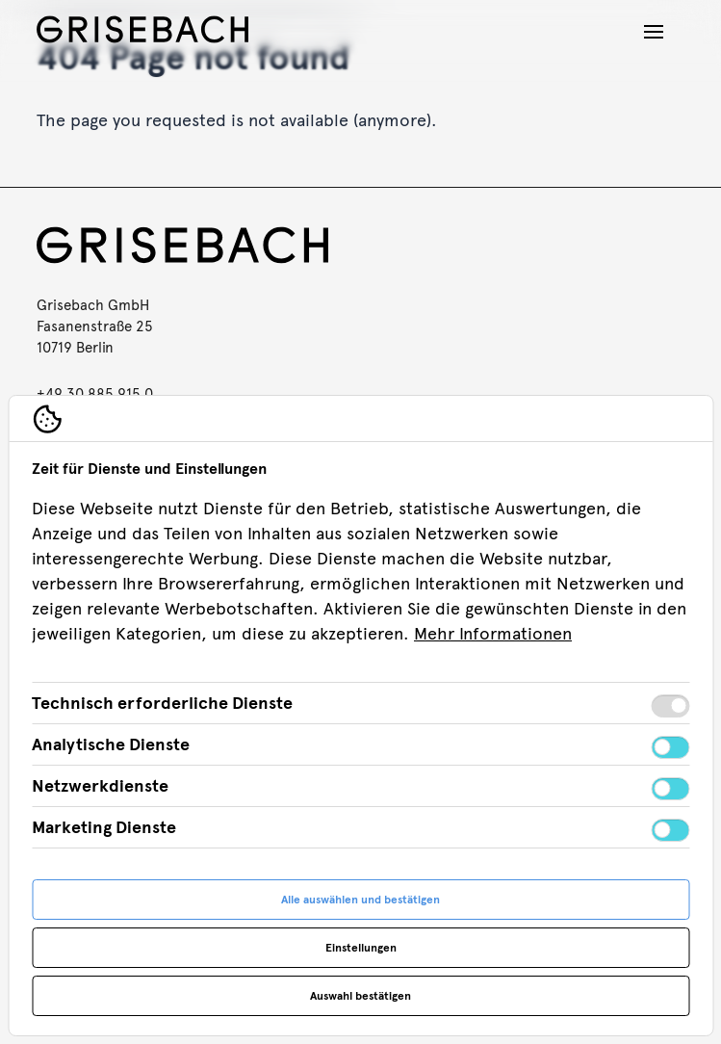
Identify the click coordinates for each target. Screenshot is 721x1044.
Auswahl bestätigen (360, 996)
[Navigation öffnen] (653, 31)
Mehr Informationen (493, 633)
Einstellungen (361, 947)
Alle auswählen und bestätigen (360, 899)
